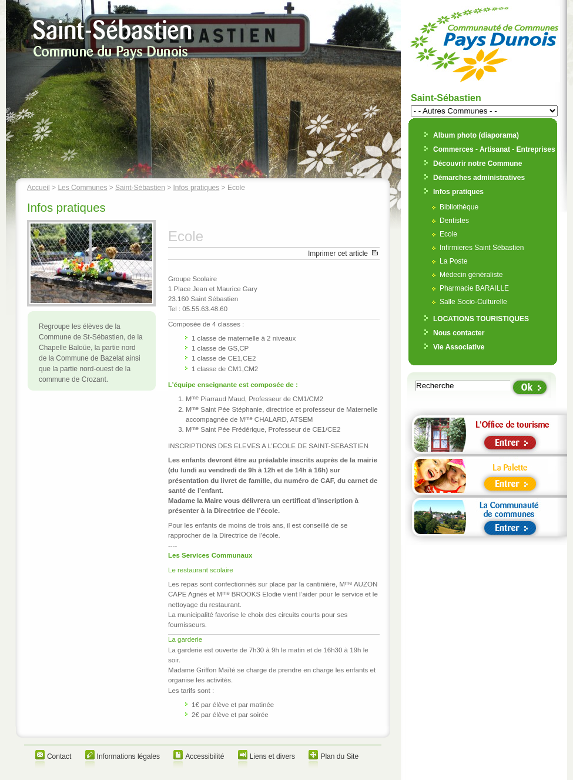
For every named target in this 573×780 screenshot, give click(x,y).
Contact (59, 756)
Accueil (38, 188)
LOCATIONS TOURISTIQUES (481, 319)
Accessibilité (204, 756)
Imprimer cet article (338, 253)
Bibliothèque (459, 207)
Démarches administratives (479, 178)
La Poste (453, 261)
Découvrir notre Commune (477, 163)
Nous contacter (458, 333)
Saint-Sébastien (140, 188)
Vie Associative (458, 347)
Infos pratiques (196, 188)
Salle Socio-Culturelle (473, 302)
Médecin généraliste (471, 275)
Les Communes (82, 188)
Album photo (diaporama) (476, 135)
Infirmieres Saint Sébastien (482, 248)
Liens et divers (272, 756)
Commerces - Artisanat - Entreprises (494, 149)
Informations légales (128, 756)
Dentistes (454, 220)
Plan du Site (339, 756)
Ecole (448, 234)
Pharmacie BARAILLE (474, 288)
